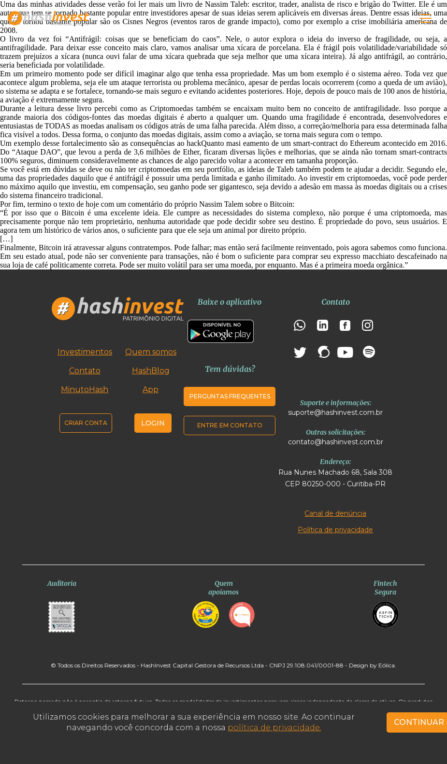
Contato (85, 370)
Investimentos (85, 351)
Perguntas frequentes (229, 396)
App (151, 389)
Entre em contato (229, 425)
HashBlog (151, 370)
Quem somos (150, 351)
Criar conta (85, 422)
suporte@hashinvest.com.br (335, 412)
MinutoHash (84, 389)
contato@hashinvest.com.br (335, 442)
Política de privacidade (335, 529)
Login (153, 423)
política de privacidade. (274, 727)
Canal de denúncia (335, 513)
